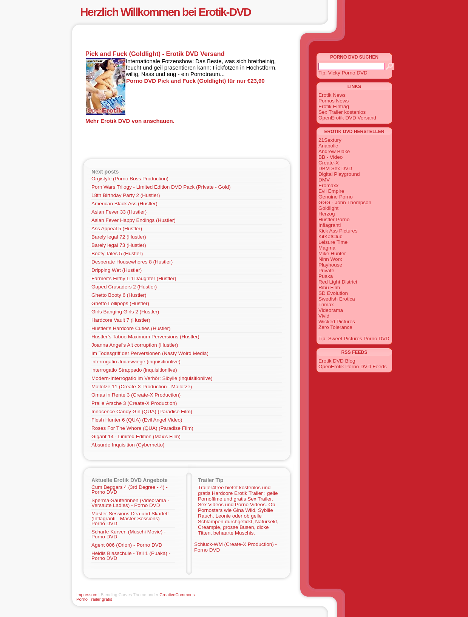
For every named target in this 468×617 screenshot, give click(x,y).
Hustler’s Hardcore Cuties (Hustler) (131, 328)
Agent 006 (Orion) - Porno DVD (126, 545)
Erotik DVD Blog (336, 361)
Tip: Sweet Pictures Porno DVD (353, 338)
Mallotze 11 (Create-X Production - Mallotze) (141, 386)
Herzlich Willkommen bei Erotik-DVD (165, 12)
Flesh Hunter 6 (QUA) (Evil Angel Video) (136, 420)
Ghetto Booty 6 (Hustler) (119, 295)
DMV (324, 180)
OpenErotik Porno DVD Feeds (352, 366)
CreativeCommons (177, 594)
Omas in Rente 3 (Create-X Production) (136, 395)
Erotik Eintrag (333, 106)
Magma (326, 248)
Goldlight (328, 208)
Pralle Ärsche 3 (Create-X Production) (134, 403)
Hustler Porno (334, 219)
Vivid (323, 316)
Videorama (330, 310)
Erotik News (332, 95)
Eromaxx (328, 185)
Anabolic (328, 146)
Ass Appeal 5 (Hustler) (116, 228)
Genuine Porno (335, 197)
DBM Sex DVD (335, 168)
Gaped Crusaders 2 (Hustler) (124, 287)
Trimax (326, 304)
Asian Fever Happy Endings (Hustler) (133, 220)
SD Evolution (333, 293)
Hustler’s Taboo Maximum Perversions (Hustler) (145, 337)
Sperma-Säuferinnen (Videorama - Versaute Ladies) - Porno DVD (130, 503)
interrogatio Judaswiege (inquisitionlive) (136, 361)
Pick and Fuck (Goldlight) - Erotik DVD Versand (155, 53)
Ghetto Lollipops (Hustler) (120, 303)
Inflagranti (329, 225)
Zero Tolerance (335, 327)
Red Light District (337, 282)
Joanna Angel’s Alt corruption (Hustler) (134, 345)
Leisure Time (333, 242)
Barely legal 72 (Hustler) (118, 237)
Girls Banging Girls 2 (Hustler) (125, 312)
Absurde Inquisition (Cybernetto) (128, 445)
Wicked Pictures (336, 321)
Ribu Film (329, 287)
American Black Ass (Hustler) (124, 203)
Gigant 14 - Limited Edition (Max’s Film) (136, 436)
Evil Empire (331, 191)
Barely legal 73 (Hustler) (118, 245)
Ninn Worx (330, 259)
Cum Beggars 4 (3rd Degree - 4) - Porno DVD (129, 489)
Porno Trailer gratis (94, 599)
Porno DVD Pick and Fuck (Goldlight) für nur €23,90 (195, 81)
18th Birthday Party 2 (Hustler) (125, 195)
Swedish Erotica (336, 299)
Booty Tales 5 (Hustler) (117, 253)
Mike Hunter (332, 253)
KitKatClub (330, 236)
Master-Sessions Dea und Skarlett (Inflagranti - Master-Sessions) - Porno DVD (130, 518)
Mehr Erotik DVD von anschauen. (130, 121)
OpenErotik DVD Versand (347, 118)
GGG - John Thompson (344, 202)
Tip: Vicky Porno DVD (343, 73)
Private (326, 270)
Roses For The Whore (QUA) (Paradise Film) (142, 428)
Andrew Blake (334, 151)
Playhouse (330, 265)
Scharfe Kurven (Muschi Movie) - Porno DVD (128, 534)
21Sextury (329, 140)
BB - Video (330, 157)
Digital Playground (339, 174)
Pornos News (333, 101)
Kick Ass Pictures (338, 231)
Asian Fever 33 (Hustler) (119, 212)
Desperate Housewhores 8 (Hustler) (132, 262)
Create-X (328, 163)
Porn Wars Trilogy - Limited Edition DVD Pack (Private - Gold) (161, 187)
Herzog (326, 214)
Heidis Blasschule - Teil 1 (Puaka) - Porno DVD (130, 555)
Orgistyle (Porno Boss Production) (129, 178)
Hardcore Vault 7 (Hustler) (120, 320)
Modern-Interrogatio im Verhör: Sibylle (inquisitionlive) (151, 378)
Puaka (325, 276)
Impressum (86, 594)
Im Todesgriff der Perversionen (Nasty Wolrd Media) (150, 353)
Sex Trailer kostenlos (342, 112)
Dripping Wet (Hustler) (116, 270)
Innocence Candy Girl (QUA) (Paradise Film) (141, 411)
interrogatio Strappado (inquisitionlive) (134, 370)
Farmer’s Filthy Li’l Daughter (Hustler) (133, 278)
